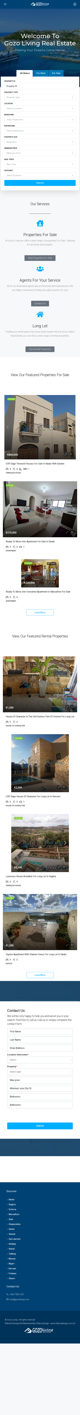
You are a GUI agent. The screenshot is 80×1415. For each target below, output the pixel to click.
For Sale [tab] (56, 73)
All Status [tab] (25, 73)
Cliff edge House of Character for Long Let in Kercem (33, 850)
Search (40, 183)
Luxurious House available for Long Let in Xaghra (31, 931)
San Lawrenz (15, 1312)
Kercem (12, 1341)
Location (8, 104)
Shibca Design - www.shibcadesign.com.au (55, 1396)
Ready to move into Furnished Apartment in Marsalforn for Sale (38, 627)
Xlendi (12, 1322)
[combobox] (40, 97)
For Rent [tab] (41, 73)
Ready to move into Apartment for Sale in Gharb (30, 567)
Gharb (11, 1302)
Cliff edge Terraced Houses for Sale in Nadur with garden (35, 471)
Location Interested (17, 1127)
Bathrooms (9, 126)
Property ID (9, 81)
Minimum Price (10, 148)
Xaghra (12, 1277)
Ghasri (12, 1351)
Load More (40, 648)
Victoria (12, 1282)
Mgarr (12, 1337)
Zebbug (12, 1327)
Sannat (12, 1307)
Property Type (11, 92)
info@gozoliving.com (19, 1372)
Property (11, 1139)
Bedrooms (9, 115)
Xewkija (12, 1317)
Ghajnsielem (15, 1297)
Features (8, 171)
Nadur (12, 1272)
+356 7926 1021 (17, 1367)
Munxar (12, 1332)
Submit (40, 1199)
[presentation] (29, 1188)
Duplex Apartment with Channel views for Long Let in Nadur (36, 1027)
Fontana (12, 1346)
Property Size (10, 137)
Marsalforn (14, 1287)
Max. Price (9, 159)
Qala (11, 1292)
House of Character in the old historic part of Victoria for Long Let (40, 771)
